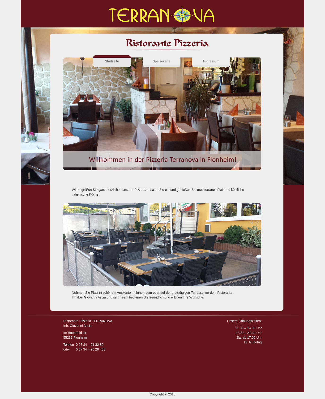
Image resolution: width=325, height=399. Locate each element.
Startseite (118, 61)
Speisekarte (161, 61)
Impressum (211, 61)
